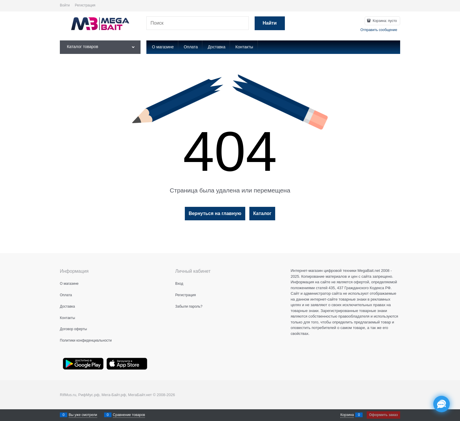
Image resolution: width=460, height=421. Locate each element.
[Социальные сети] (441, 404)
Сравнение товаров (129, 415)
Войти (65, 5)
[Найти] (270, 23)
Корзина (347, 415)
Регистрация (85, 5)
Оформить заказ (383, 415)
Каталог (262, 213)
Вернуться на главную (215, 213)
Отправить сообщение (378, 30)
